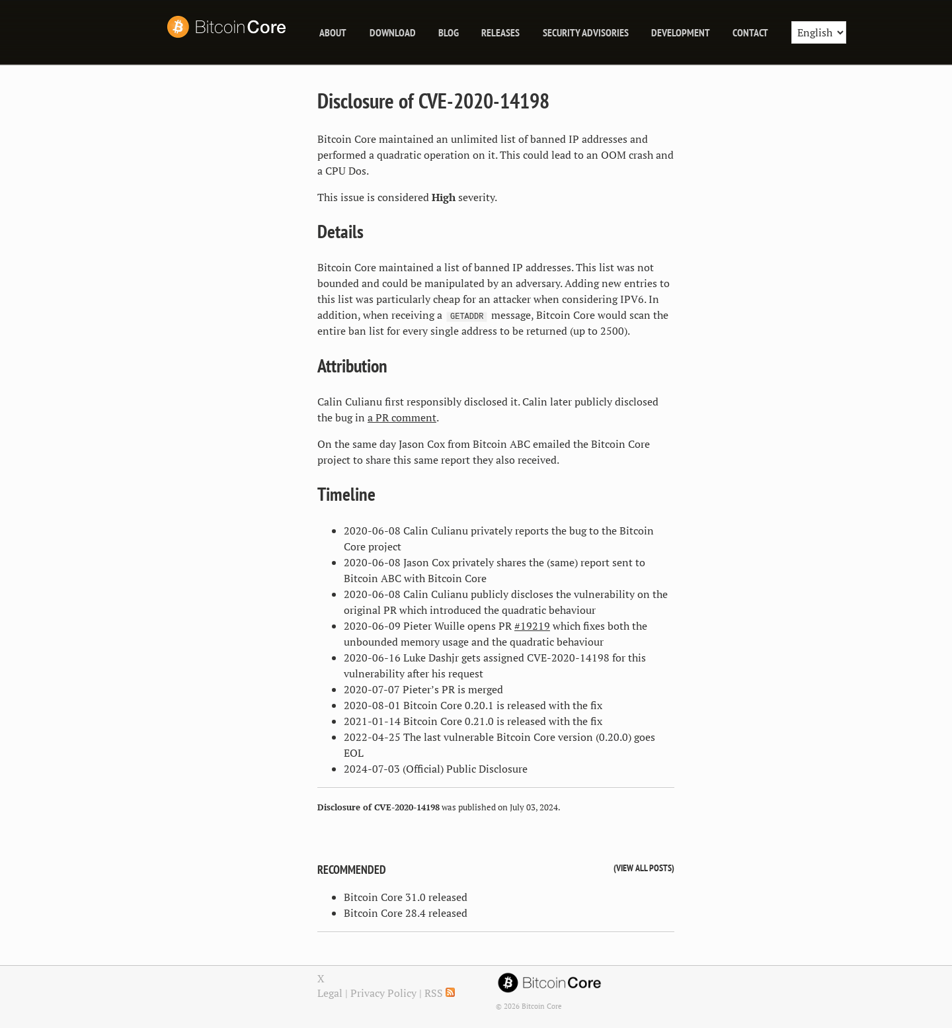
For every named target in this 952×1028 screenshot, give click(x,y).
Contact (750, 32)
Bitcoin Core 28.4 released (405, 913)
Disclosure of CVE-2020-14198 (433, 100)
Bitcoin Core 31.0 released (405, 897)
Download (393, 32)
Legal (329, 993)
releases (500, 32)
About (332, 32)
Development (680, 32)
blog (448, 32)
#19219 (532, 626)
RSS (439, 993)
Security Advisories (586, 32)
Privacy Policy (383, 993)
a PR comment (402, 417)
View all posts (644, 867)
